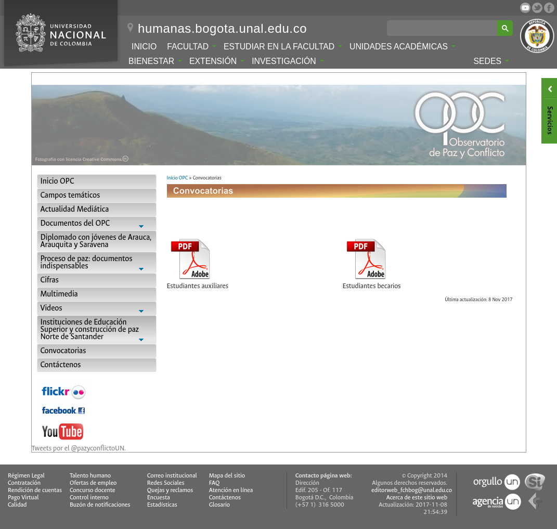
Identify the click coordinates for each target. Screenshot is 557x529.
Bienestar (155, 61)
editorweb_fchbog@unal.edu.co (411, 490)
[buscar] (444, 27)
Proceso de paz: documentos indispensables (97, 263)
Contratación (24, 483)
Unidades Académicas (402, 46)
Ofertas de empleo (93, 483)
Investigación (287, 61)
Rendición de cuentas (35, 490)
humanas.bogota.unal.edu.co (222, 28)
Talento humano (90, 476)
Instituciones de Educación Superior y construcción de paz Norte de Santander (97, 330)
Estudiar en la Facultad (283, 46)
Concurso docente (92, 490)
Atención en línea (231, 490)
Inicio (144, 46)
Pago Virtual (23, 497)
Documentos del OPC (97, 224)
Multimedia (59, 294)
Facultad (191, 46)
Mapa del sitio (227, 476)
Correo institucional (172, 476)
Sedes (491, 61)
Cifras (50, 280)
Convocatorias (63, 351)
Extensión (216, 61)
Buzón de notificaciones (100, 505)
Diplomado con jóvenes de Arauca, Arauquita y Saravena (96, 241)
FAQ (214, 483)
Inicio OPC (57, 181)
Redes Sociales (166, 483)
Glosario (219, 505)
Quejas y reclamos (170, 490)
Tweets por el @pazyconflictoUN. (79, 448)
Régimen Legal (26, 476)
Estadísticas (162, 505)
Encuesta (158, 497)
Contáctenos (61, 365)
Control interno (89, 497)
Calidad (17, 505)
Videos (97, 309)
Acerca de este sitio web (417, 497)
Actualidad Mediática (75, 209)
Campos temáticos (70, 195)
